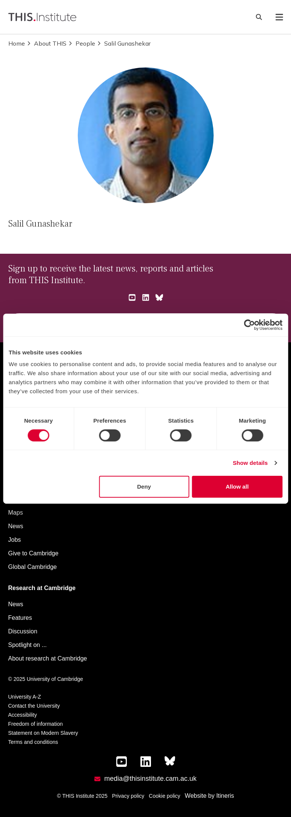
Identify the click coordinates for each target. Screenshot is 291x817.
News (15, 526)
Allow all (237, 486)
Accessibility (22, 715)
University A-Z (24, 697)
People (81, 43)
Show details (250, 463)
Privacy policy (128, 796)
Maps (15, 512)
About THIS (46, 43)
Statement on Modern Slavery (43, 733)
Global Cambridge (32, 567)
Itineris (225, 795)
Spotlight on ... (27, 645)
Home (16, 43)
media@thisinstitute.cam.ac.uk (150, 778)
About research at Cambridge (47, 658)
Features (20, 618)
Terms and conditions (33, 742)
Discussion (22, 631)
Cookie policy (164, 796)
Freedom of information (35, 724)
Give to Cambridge (33, 553)
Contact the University (34, 706)
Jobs (14, 539)
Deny (144, 486)
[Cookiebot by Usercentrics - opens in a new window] (249, 324)
